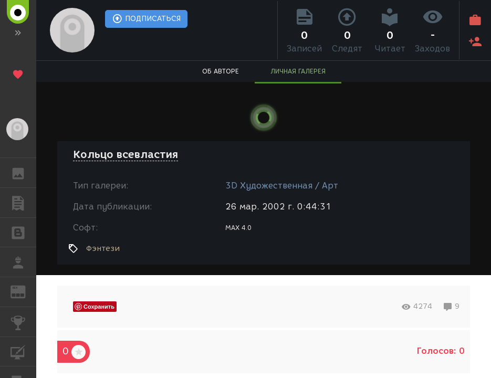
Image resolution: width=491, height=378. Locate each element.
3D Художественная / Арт (281, 186)
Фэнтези (103, 248)
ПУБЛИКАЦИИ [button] (23, 202)
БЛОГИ (23, 232)
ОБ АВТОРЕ (220, 71)
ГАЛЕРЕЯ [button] (23, 172)
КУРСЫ (23, 351)
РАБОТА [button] (23, 262)
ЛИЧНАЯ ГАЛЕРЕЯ (298, 71)
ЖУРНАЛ (23, 291)
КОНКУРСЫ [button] (23, 322)
